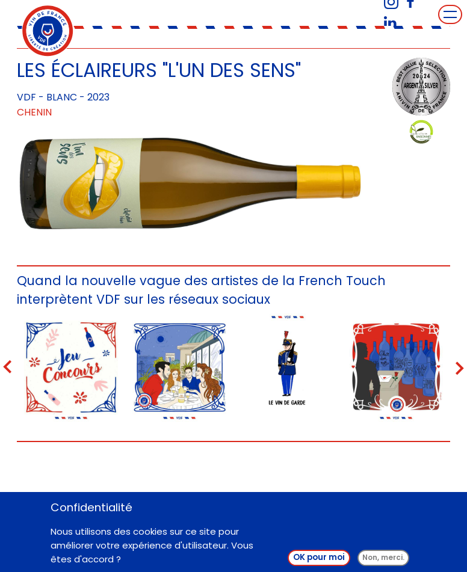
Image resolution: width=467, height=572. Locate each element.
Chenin (34, 112)
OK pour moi (319, 561)
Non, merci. (383, 561)
